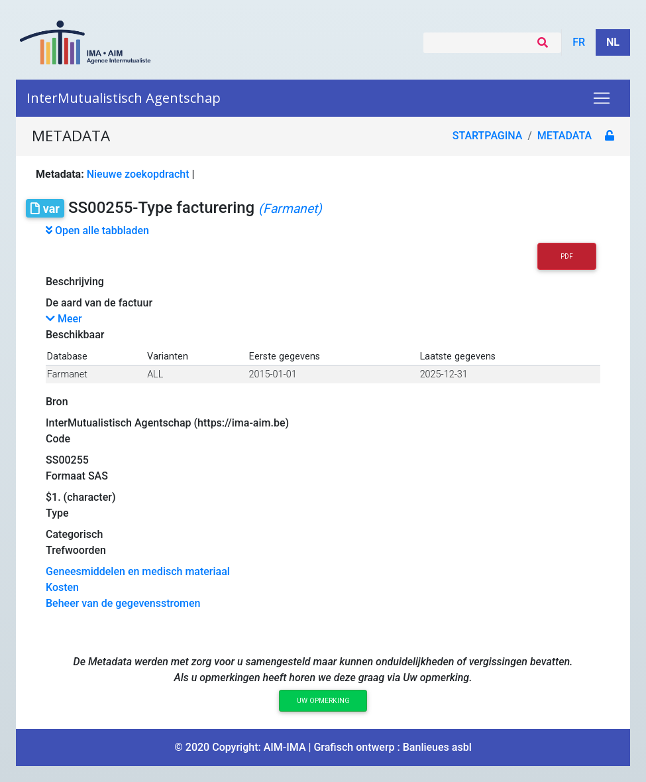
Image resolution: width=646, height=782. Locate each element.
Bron (57, 401)
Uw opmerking (323, 700)
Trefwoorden (76, 550)
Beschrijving (75, 281)
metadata (564, 135)
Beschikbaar (75, 334)
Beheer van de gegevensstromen (123, 603)
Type (57, 513)
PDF (567, 256)
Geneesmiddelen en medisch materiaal (138, 571)
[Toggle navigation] (601, 98)
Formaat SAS (77, 476)
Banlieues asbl (437, 747)
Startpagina (488, 135)
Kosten (62, 587)
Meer (64, 318)
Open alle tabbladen (97, 230)
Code (58, 438)
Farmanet (67, 374)
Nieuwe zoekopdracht (138, 174)
